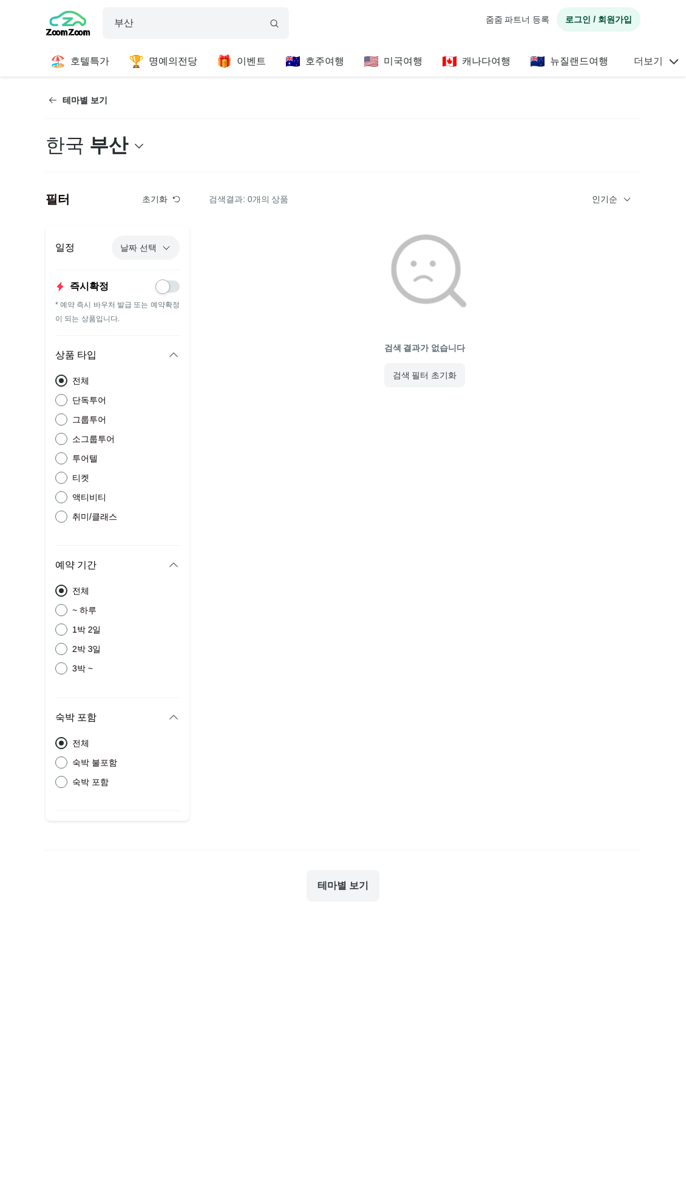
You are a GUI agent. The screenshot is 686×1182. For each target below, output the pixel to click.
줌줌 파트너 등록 (518, 19)
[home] (68, 24)
